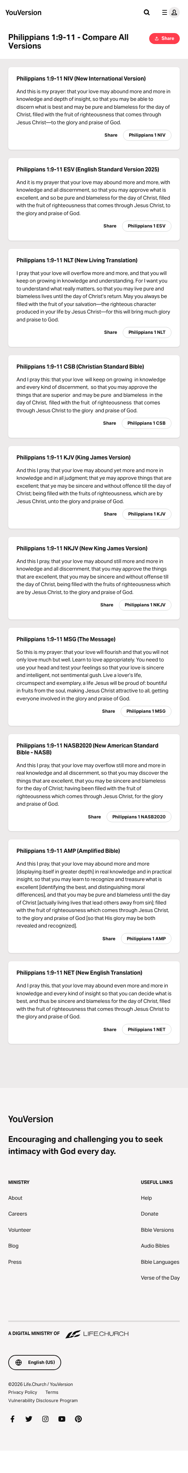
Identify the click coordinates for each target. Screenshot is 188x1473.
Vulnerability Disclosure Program (43, 1400)
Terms (51, 1392)
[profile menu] (169, 12)
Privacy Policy (22, 1392)
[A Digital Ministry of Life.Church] (94, 1330)
